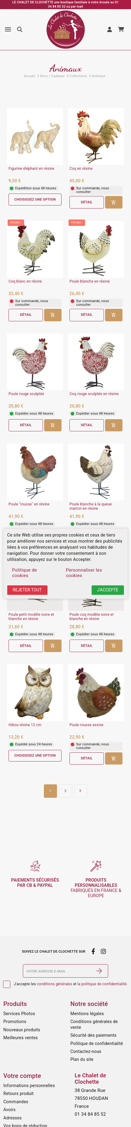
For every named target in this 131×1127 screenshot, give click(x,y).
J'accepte (108, 590)
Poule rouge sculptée (26, 394)
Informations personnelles (29, 1085)
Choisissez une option (35, 200)
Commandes (15, 1101)
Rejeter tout (27, 590)
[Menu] (7, 29)
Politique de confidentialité (96, 1043)
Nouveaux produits (21, 1029)
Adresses (12, 1117)
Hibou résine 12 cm (25, 725)
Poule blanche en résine (89, 282)
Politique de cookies (24, 573)
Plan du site (82, 1059)
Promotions (14, 1021)
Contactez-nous (85, 1051)
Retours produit (18, 1093)
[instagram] (103, 951)
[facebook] (93, 951)
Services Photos (19, 1013)
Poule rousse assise (86, 725)
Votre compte (22, 1075)
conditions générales (54, 984)
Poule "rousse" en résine (29, 504)
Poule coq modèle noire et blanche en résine (91, 617)
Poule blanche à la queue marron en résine (90, 506)
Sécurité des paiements (93, 1035)
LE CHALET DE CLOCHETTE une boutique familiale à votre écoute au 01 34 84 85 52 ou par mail (65, 4)
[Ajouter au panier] (113, 202)
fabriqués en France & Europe (96, 888)
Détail (86, 202)
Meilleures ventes (20, 1037)
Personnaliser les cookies (84, 573)
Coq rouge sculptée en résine (94, 394)
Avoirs (9, 1109)
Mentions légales (87, 1013)
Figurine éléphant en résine (31, 169)
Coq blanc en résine (25, 282)
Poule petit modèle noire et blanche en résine (31, 617)
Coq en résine (81, 169)
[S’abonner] (99, 971)
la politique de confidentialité (101, 984)
